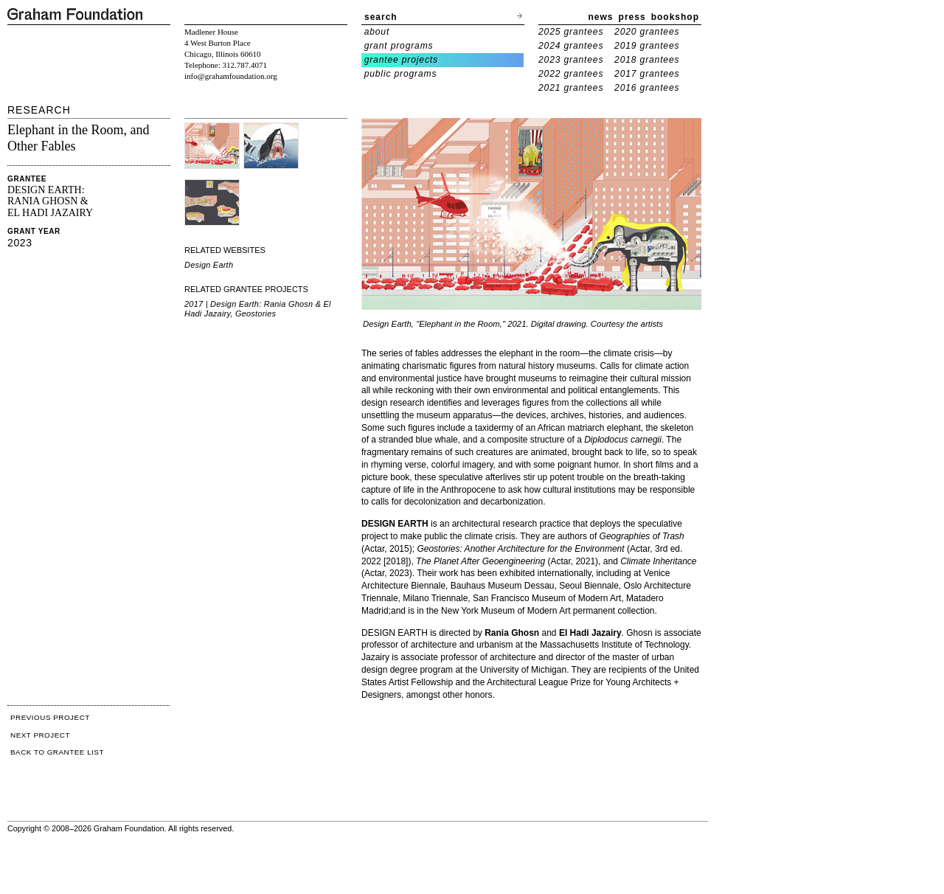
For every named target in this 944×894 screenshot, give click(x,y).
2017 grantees (646, 74)
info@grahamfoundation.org (230, 76)
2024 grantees (570, 46)
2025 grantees (570, 32)
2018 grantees (646, 60)
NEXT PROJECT (40, 735)
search (381, 17)
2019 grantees (646, 46)
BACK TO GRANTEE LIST (57, 752)
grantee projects (401, 60)
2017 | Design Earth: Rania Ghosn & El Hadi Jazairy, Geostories (257, 308)
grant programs (399, 46)
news (601, 17)
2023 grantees (570, 60)
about (377, 32)
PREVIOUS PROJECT (50, 717)
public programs (400, 74)
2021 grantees (570, 88)
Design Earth (208, 264)
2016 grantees (646, 88)
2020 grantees (646, 32)
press (632, 17)
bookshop (675, 17)
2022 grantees (570, 74)
